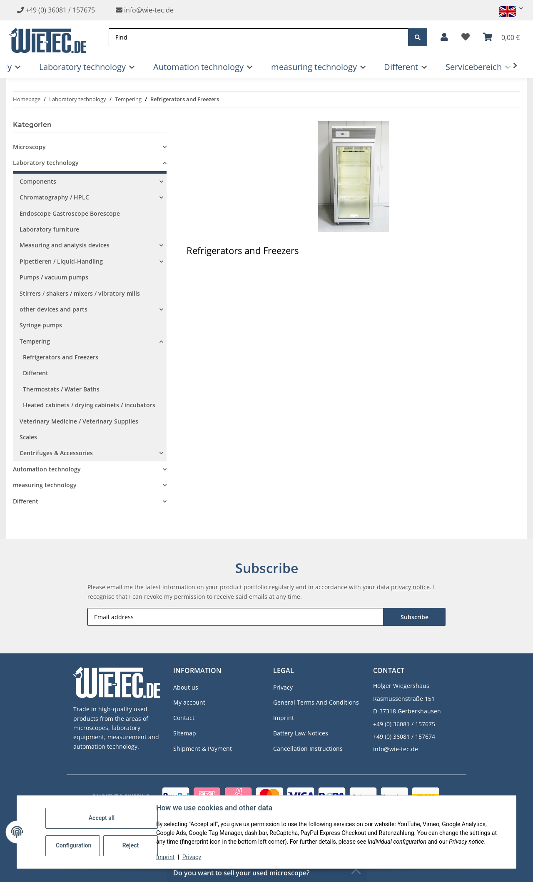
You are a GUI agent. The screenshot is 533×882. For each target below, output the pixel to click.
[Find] (258, 37)
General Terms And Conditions (316, 702)
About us (185, 687)
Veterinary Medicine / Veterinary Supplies (79, 421)
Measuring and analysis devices (65, 245)
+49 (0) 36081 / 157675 (60, 10)
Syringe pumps (41, 325)
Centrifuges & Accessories (56, 453)
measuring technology (45, 485)
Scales (28, 437)
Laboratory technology (46, 163)
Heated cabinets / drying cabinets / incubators (89, 405)
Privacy (191, 857)
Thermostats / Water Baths (61, 389)
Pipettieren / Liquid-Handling (61, 261)
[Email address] (235, 617)
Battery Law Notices (300, 733)
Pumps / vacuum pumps (54, 277)
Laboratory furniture (49, 229)
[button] (507, 8)
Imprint (165, 857)
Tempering (35, 341)
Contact (183, 718)
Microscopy (29, 147)
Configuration (73, 845)
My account (189, 702)
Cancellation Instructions (308, 748)
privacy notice (410, 587)
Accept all (102, 818)
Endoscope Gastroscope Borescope (70, 213)
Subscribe (414, 617)
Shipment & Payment (202, 748)
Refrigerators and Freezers (60, 357)
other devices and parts (53, 309)
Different (35, 373)
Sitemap (184, 733)
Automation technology (47, 469)
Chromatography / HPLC (54, 197)
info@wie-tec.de (145, 10)
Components (38, 181)
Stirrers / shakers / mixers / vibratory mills (80, 293)
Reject (130, 845)
